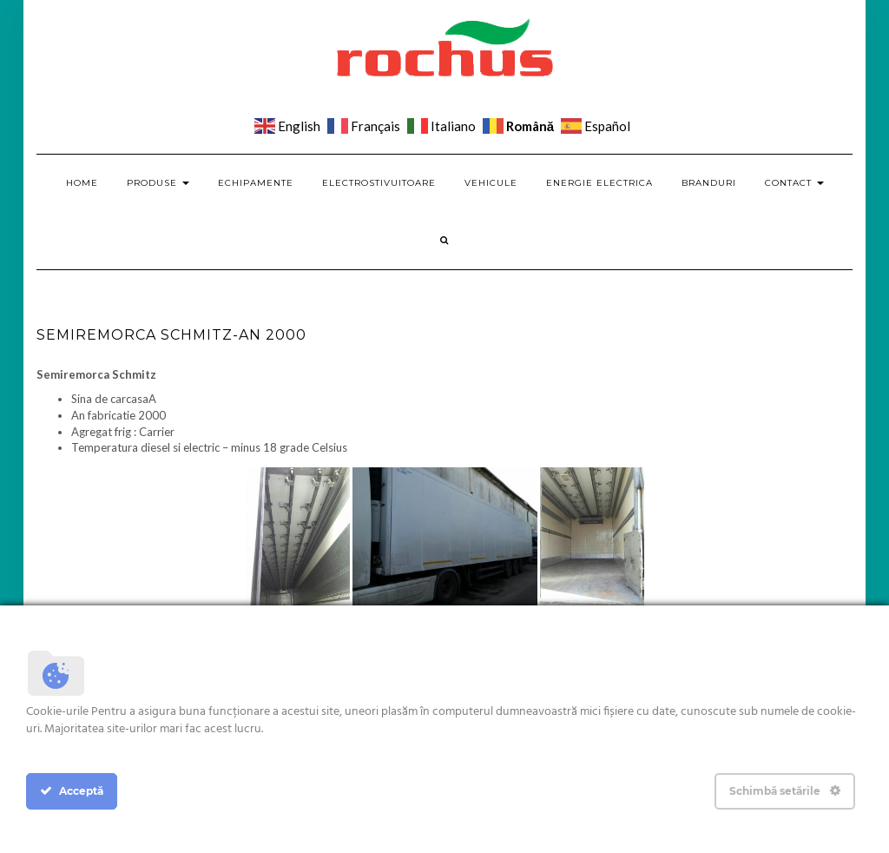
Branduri (709, 182)
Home (82, 182)
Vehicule (490, 182)
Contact (794, 182)
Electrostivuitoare (379, 182)
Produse (158, 182)
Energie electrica (599, 182)
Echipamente (255, 182)
